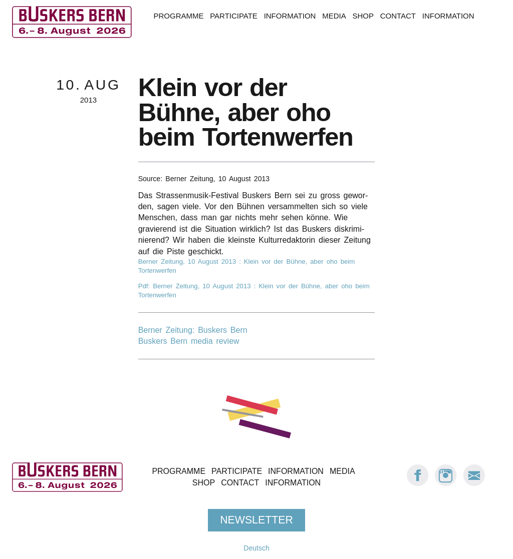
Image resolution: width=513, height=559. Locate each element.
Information (290, 16)
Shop (362, 16)
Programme (179, 16)
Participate (234, 16)
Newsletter (256, 519)
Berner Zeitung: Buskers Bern (192, 330)
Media (334, 16)
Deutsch (256, 548)
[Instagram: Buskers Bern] (446, 483)
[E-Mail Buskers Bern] (474, 483)
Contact (398, 16)
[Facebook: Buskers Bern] (418, 483)
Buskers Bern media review (188, 341)
